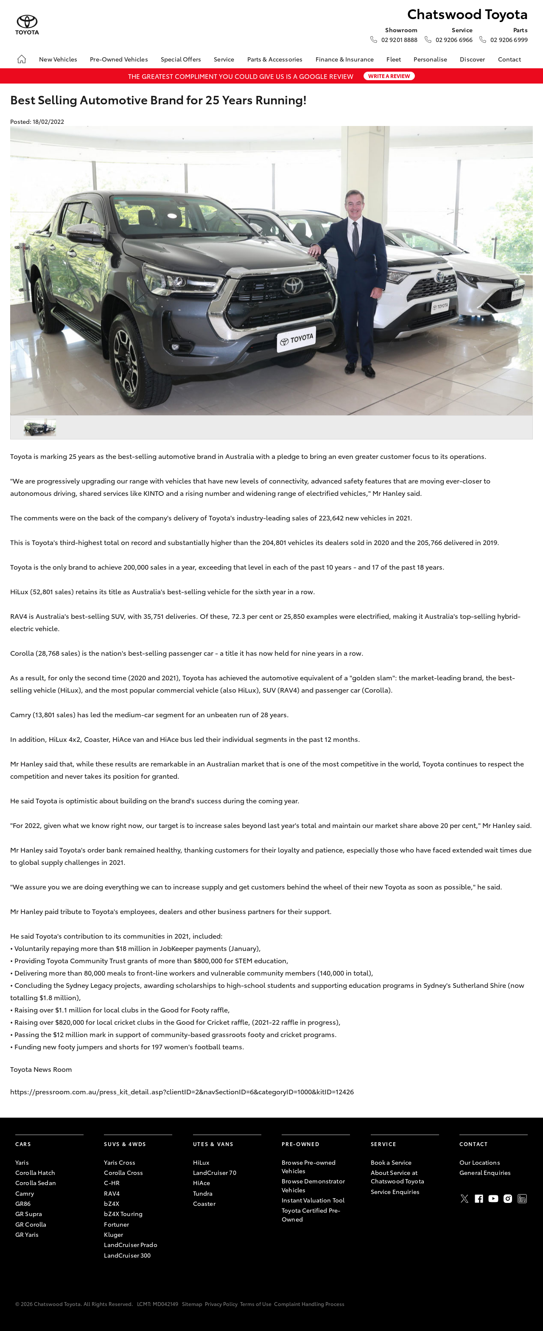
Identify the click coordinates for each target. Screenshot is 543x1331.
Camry (24, 1193)
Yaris (22, 1162)
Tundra (203, 1193)
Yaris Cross (119, 1162)
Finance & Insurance (345, 59)
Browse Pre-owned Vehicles (309, 1166)
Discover (472, 59)
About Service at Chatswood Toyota (397, 1176)
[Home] (21, 59)
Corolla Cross (123, 1172)
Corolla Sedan (35, 1182)
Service (224, 59)
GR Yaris (27, 1234)
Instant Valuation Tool (313, 1200)
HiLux (201, 1162)
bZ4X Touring (123, 1213)
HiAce (201, 1182)
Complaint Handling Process (309, 1303)
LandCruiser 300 (127, 1255)
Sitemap (192, 1303)
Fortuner (116, 1224)
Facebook (479, 1199)
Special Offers (181, 59)
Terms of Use (256, 1303)
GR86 (23, 1203)
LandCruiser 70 (214, 1172)
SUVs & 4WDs (125, 1143)
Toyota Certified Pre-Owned (311, 1214)
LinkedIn (522, 1199)
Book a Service (391, 1162)
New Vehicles (58, 59)
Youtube (493, 1199)
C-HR (112, 1182)
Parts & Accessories (275, 59)
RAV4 (112, 1193)
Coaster (204, 1203)
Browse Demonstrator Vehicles (313, 1185)
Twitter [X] (464, 1199)
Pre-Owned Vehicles (119, 59)
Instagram (508, 1199)
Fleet (393, 59)
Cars (23, 1143)
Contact (509, 59)
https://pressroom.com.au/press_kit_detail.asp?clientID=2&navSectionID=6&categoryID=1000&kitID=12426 (182, 1091)
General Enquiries (485, 1172)
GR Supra (28, 1213)
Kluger (113, 1234)
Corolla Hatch (35, 1172)
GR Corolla (30, 1224)
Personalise (430, 59)
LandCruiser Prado (130, 1244)
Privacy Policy (221, 1303)
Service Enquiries (395, 1191)
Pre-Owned (300, 1143)
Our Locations (479, 1162)
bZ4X (111, 1203)
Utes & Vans (213, 1143)
